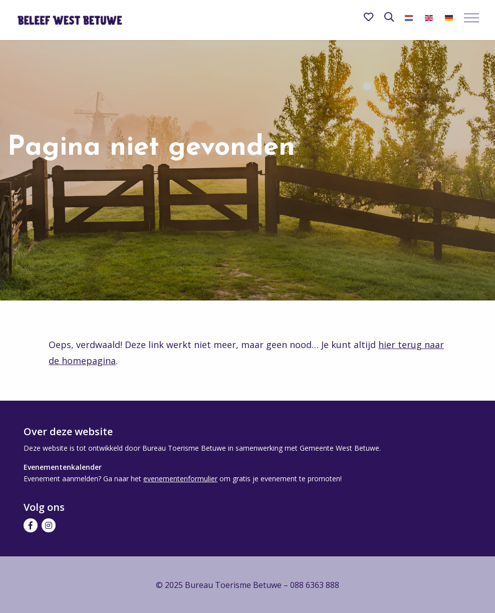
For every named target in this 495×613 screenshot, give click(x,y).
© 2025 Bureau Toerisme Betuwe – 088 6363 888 (247, 585)
